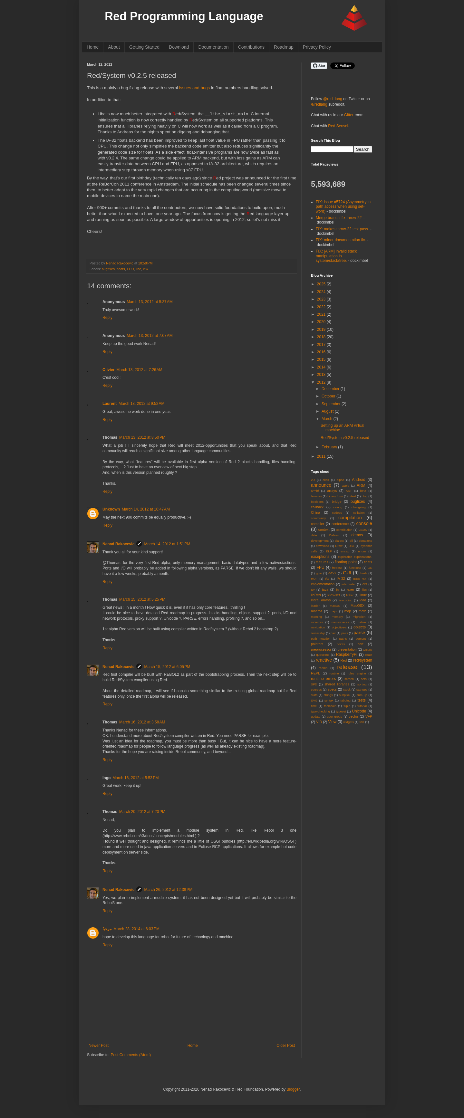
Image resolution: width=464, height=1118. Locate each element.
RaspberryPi (346, 654)
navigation (318, 627)
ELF (329, 551)
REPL (315, 673)
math (362, 611)
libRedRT (333, 595)
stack (346, 689)
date (314, 535)
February (330, 447)
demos (357, 535)
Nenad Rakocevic (118, 544)
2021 (322, 314)
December (331, 389)
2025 (322, 284)
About (114, 47)
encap (345, 551)
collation (358, 512)
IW (313, 589)
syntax (329, 700)
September (332, 404)
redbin (323, 668)
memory (337, 616)
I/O (327, 578)
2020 (322, 322)
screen (349, 679)
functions (355, 567)
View (332, 722)
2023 (322, 299)
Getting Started (144, 47)
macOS (335, 605)
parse (359, 632)
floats (121, 269)
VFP (368, 716)
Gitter (348, 115)
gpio (319, 573)
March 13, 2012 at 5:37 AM (149, 302)
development (320, 540)
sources (316, 689)
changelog (359, 507)
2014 (322, 367)
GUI (347, 572)
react (368, 654)
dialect (339, 540)
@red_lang (332, 99)
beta (363, 490)
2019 (322, 329)
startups (361, 689)
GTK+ (332, 573)
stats (314, 695)
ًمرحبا (106, 929)
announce (321, 485)
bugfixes (108, 269)
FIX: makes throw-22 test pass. (342, 229)
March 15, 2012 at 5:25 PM (142, 599)
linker (350, 595)
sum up (362, 695)
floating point (346, 562)
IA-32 (341, 578)
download (322, 546)
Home (93, 47)
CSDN (362, 529)
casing (338, 507)
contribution (344, 529)
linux (363, 595)
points (341, 644)
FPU (130, 269)
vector (353, 716)
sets (364, 679)
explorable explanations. (355, 557)
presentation (346, 649)
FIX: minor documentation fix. (341, 240)
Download (179, 47)
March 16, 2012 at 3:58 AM (142, 722)
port (360, 644)
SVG (314, 700)
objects (359, 627)
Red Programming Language (184, 16)
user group (334, 716)
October (329, 396)
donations (365, 540)
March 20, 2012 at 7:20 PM (142, 811)
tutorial (362, 706)
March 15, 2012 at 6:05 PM (167, 666)
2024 (322, 292)
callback (317, 507)
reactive (324, 660)
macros (316, 611)
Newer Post (99, 1045)
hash (363, 573)
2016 (322, 352)
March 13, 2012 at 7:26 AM (139, 370)
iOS (364, 584)
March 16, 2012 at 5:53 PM (135, 778)
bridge (337, 501)
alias (326, 480)
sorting (362, 684)
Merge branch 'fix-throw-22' (339, 217)
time (314, 706)
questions (322, 654)
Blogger (293, 1089)
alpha (340, 480)
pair (333, 633)
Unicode (359, 711)
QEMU (367, 649)
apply (345, 485)
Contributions (251, 47)
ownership (318, 633)
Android (358, 479)
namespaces (340, 622)
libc (138, 269)
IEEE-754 (359, 578)
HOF (314, 578)
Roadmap (284, 47)
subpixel (344, 695)
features (322, 562)
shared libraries (336, 684)
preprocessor (321, 649)
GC (370, 567)
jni (338, 589)
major (334, 611)
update (315, 716)
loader (315, 605)
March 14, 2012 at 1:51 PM (167, 544)
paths (343, 638)
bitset (352, 496)
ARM (361, 485)
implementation (322, 584)
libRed (316, 595)
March (328, 418)
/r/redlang (319, 104)
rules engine (357, 673)
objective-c (339, 627)
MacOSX (357, 605)
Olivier (108, 370)
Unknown (111, 509)
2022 (322, 307)
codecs (337, 512)
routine (334, 673)
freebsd (337, 567)
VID (319, 722)
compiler (317, 524)
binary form (335, 496)
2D (313, 480)
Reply (107, 317)
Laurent (109, 403)
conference (340, 524)
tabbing (345, 700)
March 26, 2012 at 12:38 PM (168, 889)
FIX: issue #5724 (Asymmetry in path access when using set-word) (343, 207)
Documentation (213, 47)
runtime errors (323, 678)
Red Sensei (338, 126)
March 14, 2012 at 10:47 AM (146, 509)
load (363, 600)
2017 (322, 344)
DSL (352, 546)
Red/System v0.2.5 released (345, 437)
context (324, 529)
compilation (350, 517)
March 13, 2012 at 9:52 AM (141, 403)
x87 (146, 269)
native (362, 622)
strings (328, 695)
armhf (315, 490)
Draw (338, 546)
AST (349, 490)
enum (362, 551)
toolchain (330, 706)
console (364, 523)
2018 (322, 337)
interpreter (349, 584)
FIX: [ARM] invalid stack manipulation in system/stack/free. (336, 256)
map (347, 611)
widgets (348, 722)
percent (361, 638)
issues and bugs (194, 87)
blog (364, 496)
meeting (316, 616)
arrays (332, 490)
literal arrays (321, 600)
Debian (334, 535)
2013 (322, 374)
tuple (346, 706)
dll (351, 540)
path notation (321, 638)
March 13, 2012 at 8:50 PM (142, 437)
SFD (314, 684)
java (325, 589)
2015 (322, 359)
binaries (316, 496)
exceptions (320, 556)
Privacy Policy (317, 47)
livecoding (346, 600)
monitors (317, 622)
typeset (341, 711)
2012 (322, 382)
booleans (317, 501)
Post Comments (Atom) (131, 1055)
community (318, 518)
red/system (362, 660)
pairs (344, 633)
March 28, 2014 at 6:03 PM (136, 929)
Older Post (285, 1045)
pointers (317, 644)
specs (332, 689)
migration (359, 616)
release (347, 667)
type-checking (320, 711)
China (315, 512)
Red (344, 660)
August (328, 411)
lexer (350, 589)
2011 (322, 456)
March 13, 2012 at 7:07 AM (149, 335)
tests (361, 700)
